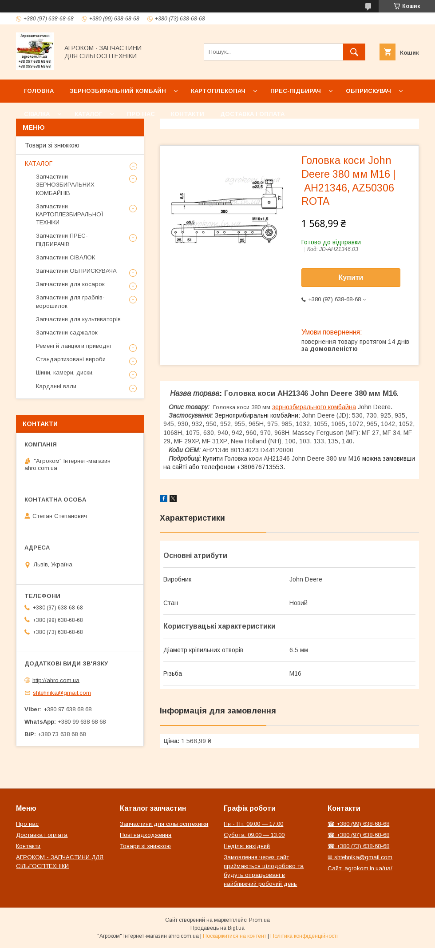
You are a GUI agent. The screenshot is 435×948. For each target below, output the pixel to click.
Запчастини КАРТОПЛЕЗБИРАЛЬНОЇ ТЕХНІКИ (69, 214)
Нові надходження (145, 835)
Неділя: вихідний (247, 846)
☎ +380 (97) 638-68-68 (358, 835)
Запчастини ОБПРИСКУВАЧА (76, 270)
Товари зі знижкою (52, 145)
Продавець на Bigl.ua (217, 928)
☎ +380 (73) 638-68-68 (358, 846)
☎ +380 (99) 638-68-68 (358, 824)
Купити (351, 277)
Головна (39, 91)
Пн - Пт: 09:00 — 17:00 (253, 824)
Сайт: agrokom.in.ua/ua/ (360, 868)
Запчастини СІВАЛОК (65, 257)
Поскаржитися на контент (234, 936)
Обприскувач (368, 91)
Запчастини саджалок (67, 332)
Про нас (141, 114)
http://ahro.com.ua (55, 680)
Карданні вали (56, 386)
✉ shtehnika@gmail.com (360, 857)
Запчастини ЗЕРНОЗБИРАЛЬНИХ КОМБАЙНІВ (65, 184)
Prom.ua (259, 920)
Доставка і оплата (252, 114)
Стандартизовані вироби (71, 359)
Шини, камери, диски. (65, 372)
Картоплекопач (218, 91)
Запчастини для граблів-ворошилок (70, 301)
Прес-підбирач (295, 91)
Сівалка (37, 114)
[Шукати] (354, 52)
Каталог (88, 114)
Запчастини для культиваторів (78, 319)
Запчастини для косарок (70, 284)
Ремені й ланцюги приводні (73, 346)
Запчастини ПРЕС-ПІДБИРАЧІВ (62, 239)
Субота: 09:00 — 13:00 (254, 835)
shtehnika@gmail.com (62, 692)
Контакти (187, 114)
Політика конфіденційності (304, 936)
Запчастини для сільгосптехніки (164, 824)
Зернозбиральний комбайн (118, 91)
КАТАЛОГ (38, 163)
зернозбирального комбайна (314, 406)
